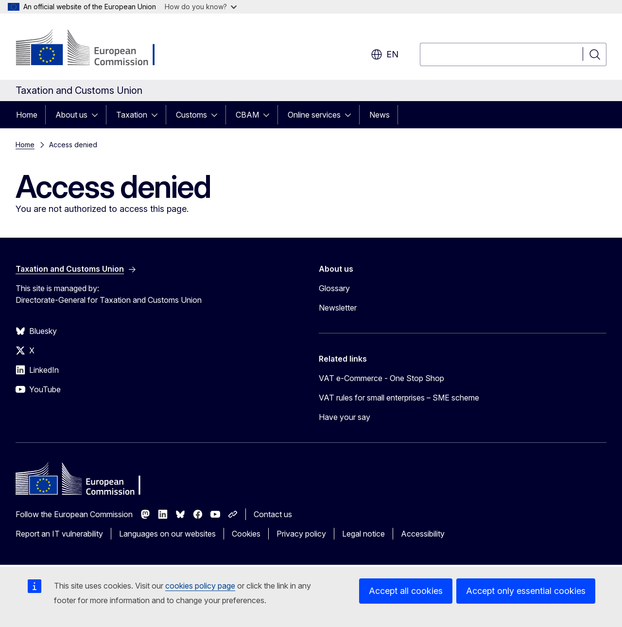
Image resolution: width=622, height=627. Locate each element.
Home (26, 115)
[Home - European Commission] (94, 48)
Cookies (246, 534)
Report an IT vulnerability (59, 534)
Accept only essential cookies (526, 591)
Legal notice (363, 534)
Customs (191, 115)
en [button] (384, 54)
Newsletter (338, 308)
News (379, 115)
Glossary (334, 288)
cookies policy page (200, 586)
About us (71, 115)
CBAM (247, 115)
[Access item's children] (97, 114)
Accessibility (423, 534)
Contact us (273, 514)
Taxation (131, 115)
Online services (314, 115)
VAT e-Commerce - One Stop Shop (381, 378)
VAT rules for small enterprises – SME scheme (399, 397)
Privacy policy (301, 534)
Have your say (344, 417)
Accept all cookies (406, 591)
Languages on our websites (167, 534)
